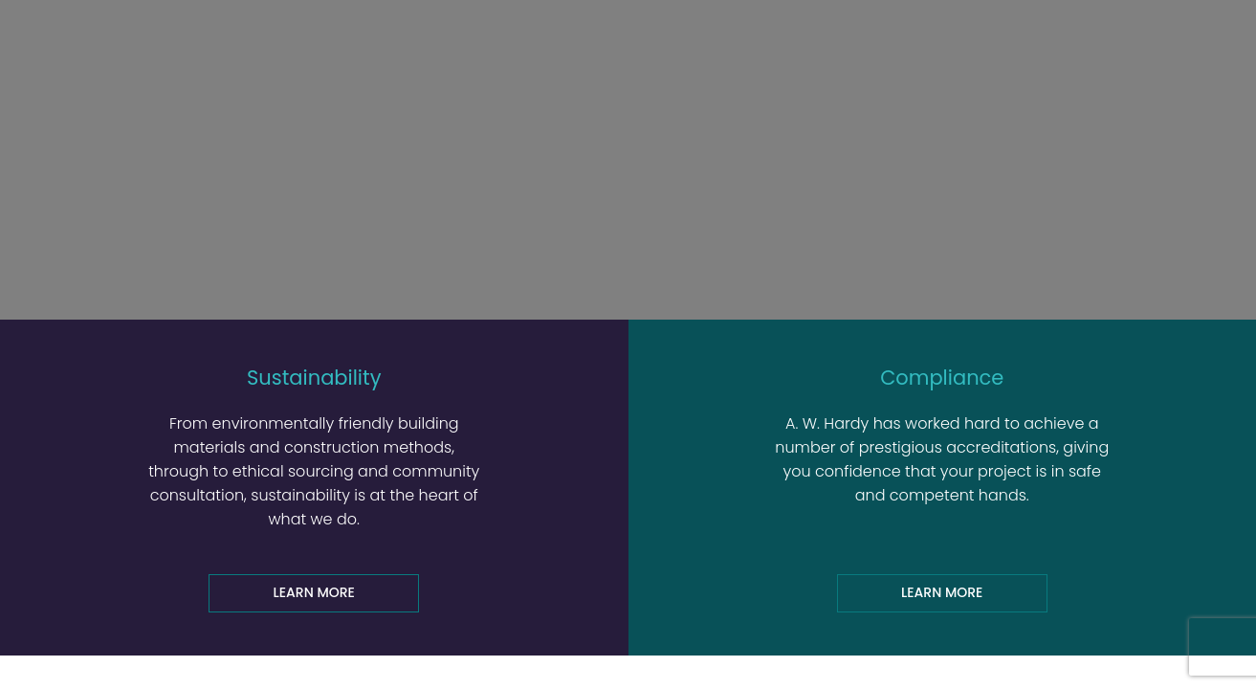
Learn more (314, 592)
